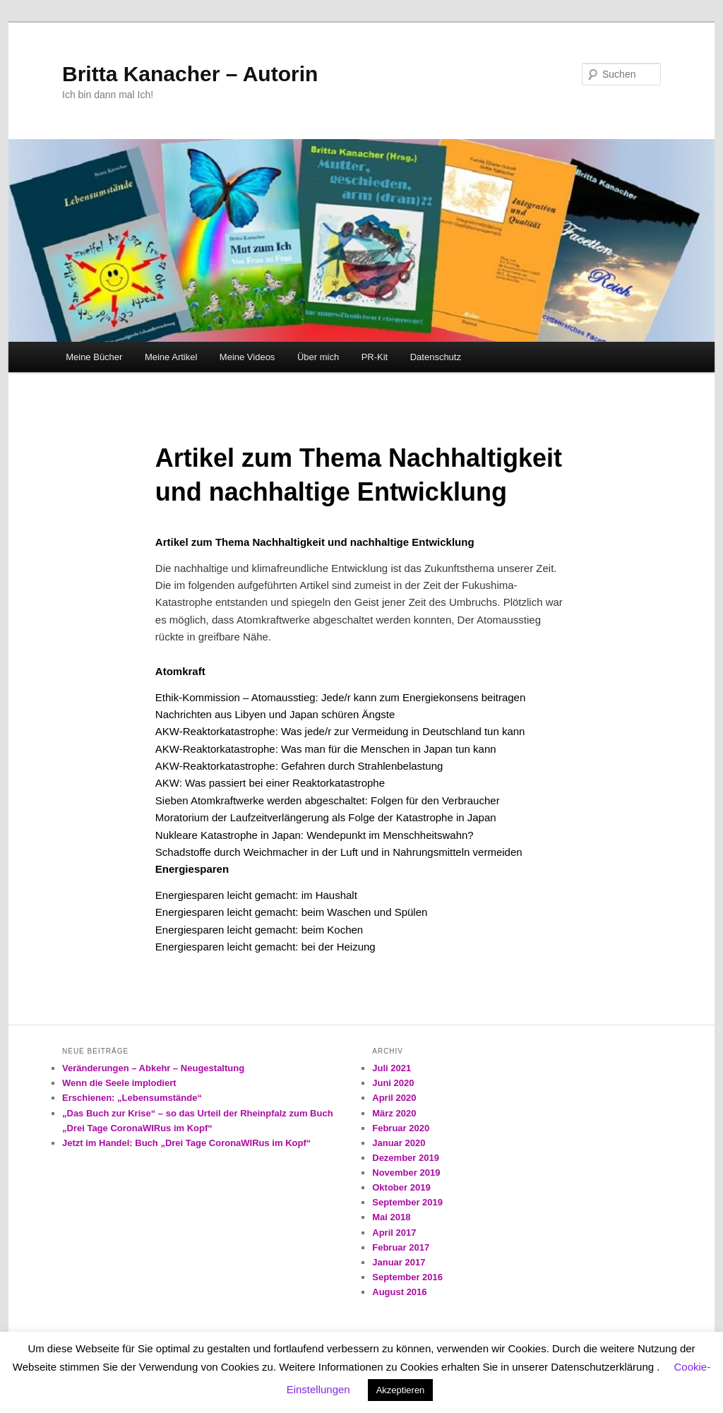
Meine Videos (247, 357)
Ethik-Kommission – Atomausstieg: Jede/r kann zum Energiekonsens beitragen (340, 697)
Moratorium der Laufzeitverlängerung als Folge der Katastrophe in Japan (325, 817)
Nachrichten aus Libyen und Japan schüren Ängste (275, 714)
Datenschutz (435, 357)
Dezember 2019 (405, 1157)
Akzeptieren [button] (400, 1390)
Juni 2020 (393, 1083)
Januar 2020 (398, 1143)
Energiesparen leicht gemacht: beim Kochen (259, 930)
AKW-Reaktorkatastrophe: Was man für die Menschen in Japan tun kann (325, 749)
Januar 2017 (398, 1262)
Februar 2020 (400, 1128)
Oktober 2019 (401, 1187)
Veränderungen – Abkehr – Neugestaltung (153, 1068)
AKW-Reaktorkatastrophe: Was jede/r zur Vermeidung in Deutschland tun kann (340, 731)
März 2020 (394, 1113)
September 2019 (407, 1202)
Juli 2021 (391, 1068)
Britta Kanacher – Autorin (190, 73)
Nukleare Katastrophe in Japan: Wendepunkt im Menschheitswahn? (314, 835)
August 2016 (399, 1292)
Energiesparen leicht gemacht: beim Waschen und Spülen (291, 912)
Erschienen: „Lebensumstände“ (132, 1097)
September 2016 (407, 1277)
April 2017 (394, 1232)
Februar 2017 (400, 1247)
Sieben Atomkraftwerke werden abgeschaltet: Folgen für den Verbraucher (327, 800)
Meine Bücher (94, 357)
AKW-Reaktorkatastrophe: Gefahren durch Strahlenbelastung (299, 766)
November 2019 (406, 1172)
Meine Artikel (171, 357)
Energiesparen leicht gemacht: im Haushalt (256, 895)
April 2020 (394, 1097)
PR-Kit (375, 357)
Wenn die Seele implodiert (119, 1083)
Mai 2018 (391, 1217)
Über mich (318, 357)
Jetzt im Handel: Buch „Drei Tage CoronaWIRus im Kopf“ (186, 1143)
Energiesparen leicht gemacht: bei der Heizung (265, 947)
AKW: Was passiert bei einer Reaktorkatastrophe (270, 783)
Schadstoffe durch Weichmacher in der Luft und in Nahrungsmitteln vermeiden (338, 852)
